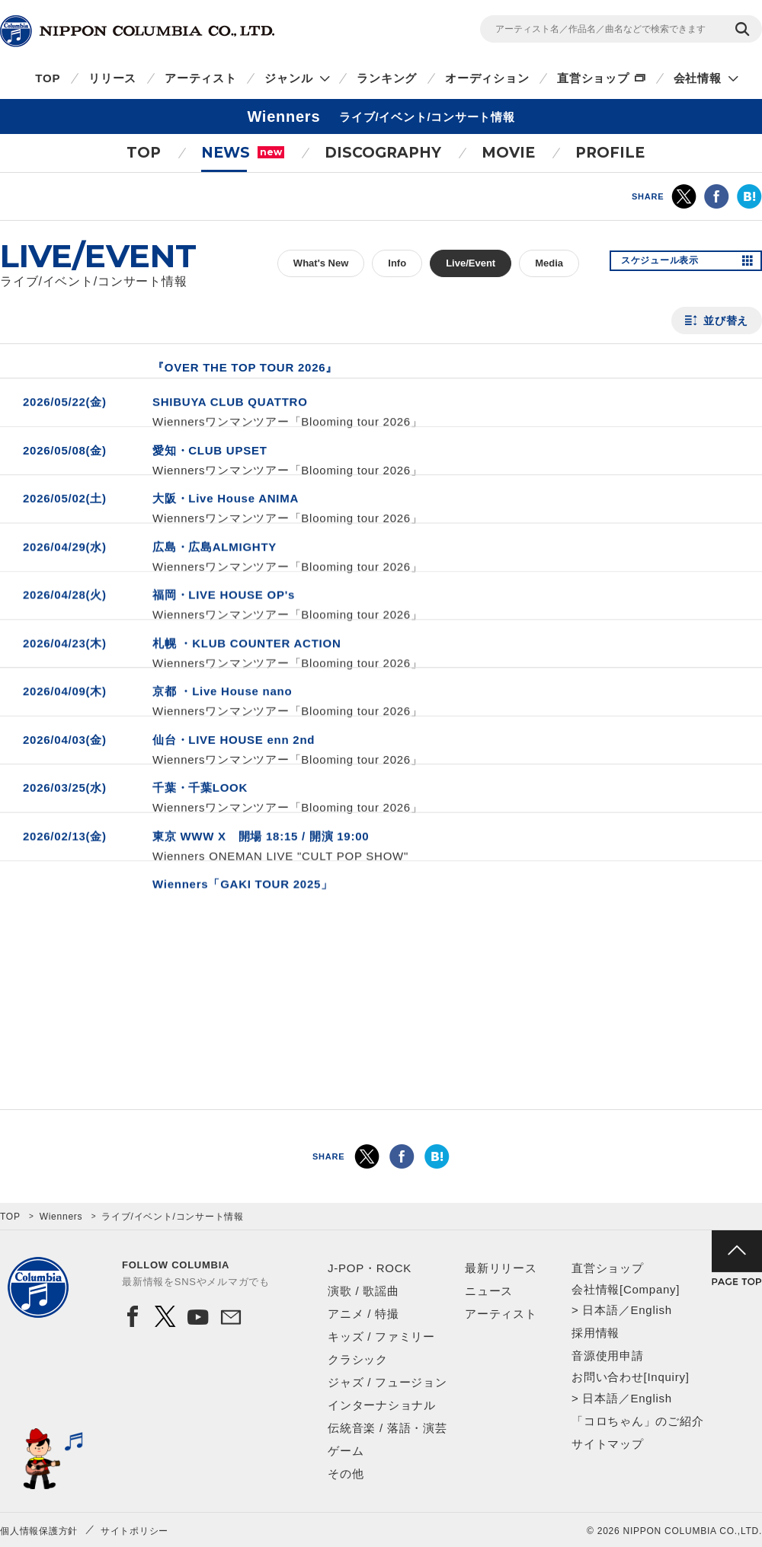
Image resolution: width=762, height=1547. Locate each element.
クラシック (358, 1359)
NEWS (242, 152)
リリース (112, 78)
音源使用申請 (608, 1355)
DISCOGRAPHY (383, 152)
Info (397, 263)
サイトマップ (608, 1443)
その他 (345, 1473)
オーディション (487, 78)
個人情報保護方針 (39, 1531)
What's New (320, 263)
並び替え (725, 320)
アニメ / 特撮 (363, 1313)
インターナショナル (382, 1405)
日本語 (600, 1309)
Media (549, 263)
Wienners (61, 1216)
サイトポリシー (134, 1531)
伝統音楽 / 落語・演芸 (387, 1427)
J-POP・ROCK (369, 1268)
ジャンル (288, 78)
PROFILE (610, 152)
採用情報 (596, 1332)
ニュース (489, 1290)
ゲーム (345, 1450)
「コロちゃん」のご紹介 (637, 1421)
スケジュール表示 (669, 263)
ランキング (387, 78)
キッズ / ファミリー (381, 1336)
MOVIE (508, 152)
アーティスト (201, 78)
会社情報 (698, 78)
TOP (47, 78)
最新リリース (501, 1268)
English (650, 1309)
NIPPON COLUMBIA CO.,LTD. (137, 31)
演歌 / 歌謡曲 (363, 1290)
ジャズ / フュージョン (387, 1382)
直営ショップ (593, 78)
